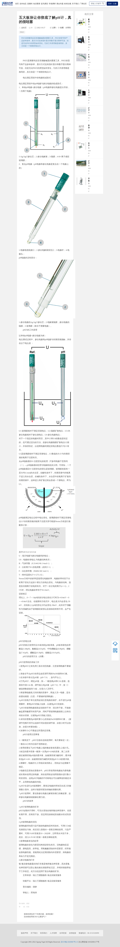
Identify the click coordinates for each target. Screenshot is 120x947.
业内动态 (22, 4)
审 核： (22, 907)
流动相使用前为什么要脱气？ (35, 917)
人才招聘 (53, 933)
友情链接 (72, 933)
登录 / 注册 (112, 4)
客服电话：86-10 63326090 (89, 933)
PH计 (22, 32)
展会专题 (59, 4)
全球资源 (62, 933)
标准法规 (67, 4)
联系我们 (43, 933)
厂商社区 (83, 4)
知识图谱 (36, 4)
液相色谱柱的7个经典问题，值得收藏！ (39, 914)
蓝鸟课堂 (44, 4)
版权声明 (24, 933)
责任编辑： (22, 903)
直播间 (29, 4)
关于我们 (75, 4)
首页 (17, 4)
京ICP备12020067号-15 (69, 942)
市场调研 (52, 4)
